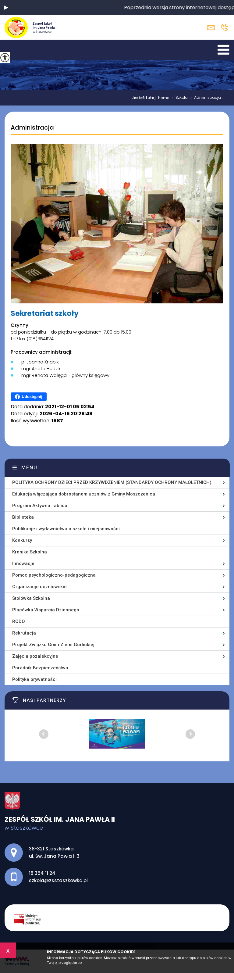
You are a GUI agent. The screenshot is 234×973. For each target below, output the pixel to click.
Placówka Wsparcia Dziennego (45, 610)
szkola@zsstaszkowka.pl (211, 27)
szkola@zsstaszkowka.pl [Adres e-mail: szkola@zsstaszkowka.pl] (58, 880)
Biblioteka (23, 517)
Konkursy (22, 540)
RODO (18, 621)
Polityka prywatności (34, 679)
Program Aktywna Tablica (39, 505)
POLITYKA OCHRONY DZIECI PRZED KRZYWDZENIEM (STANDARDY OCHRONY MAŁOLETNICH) (111, 482)
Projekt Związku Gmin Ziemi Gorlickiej (53, 644)
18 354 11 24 (224, 27)
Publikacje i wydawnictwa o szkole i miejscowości (66, 528)
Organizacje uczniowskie (39, 586)
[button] (6, 7)
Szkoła (178, 98)
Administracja (32, 128)
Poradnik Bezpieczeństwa (40, 668)
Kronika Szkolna (29, 552)
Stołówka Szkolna (31, 598)
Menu (29, 467)
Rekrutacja (24, 633)
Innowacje (23, 563)
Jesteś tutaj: (145, 98)
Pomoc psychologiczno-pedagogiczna (54, 575)
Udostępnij (28, 396)
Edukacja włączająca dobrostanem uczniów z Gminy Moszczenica (83, 494)
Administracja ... (206, 98)
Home (163, 98)
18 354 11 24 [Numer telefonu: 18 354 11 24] (42, 873)
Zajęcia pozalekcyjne (35, 656)
